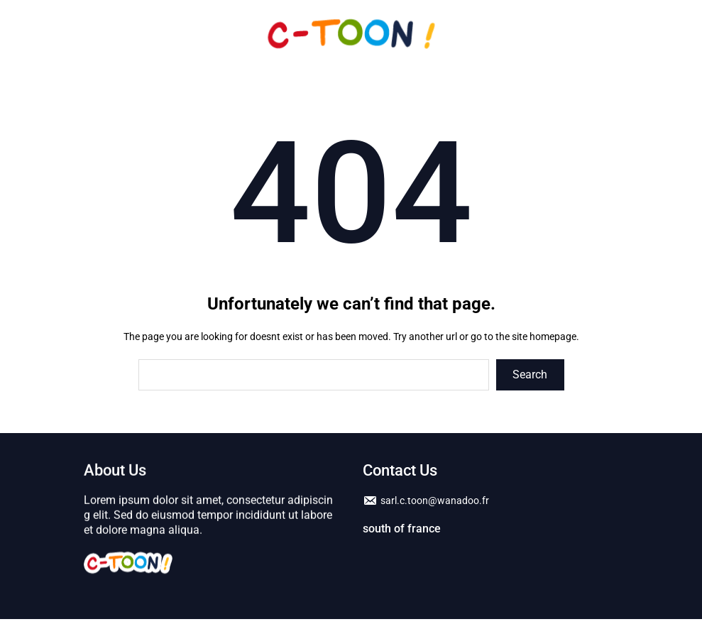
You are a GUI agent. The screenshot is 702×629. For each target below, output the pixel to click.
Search (529, 374)
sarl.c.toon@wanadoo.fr (434, 502)
